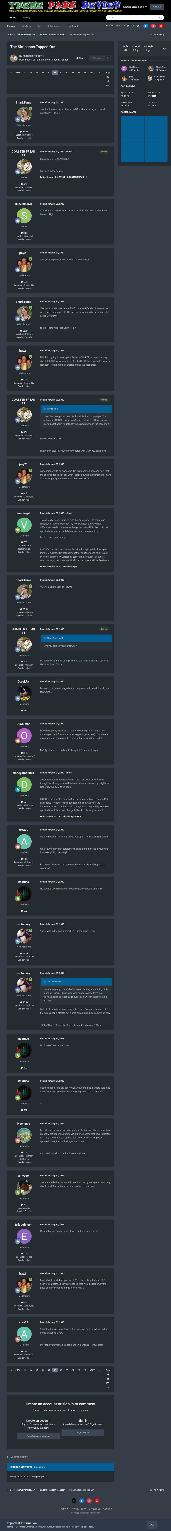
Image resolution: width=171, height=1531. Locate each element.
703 (24, 542)
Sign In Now (83, 1432)
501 (24, 802)
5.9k (24, 710)
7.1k (24, 1253)
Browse (13, 19)
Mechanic (23, 1123)
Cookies (107, 1508)
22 (79, 72)
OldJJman (23, 724)
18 (55, 72)
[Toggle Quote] (45, 408)
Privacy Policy (79, 1508)
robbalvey (23, 924)
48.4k (24, 953)
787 (24, 1204)
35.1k (24, 131)
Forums (11, 26)
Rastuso (23, 882)
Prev (18, 72)
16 (43, 72)
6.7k (24, 282)
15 (37, 72)
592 (24, 911)
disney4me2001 (23, 773)
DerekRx (23, 681)
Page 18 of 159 (108, 81)
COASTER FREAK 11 (33, 56)
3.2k (24, 233)
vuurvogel (23, 513)
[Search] (123, 17)
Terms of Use (13, 1527)
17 (49, 72)
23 (85, 72)
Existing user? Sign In (135, 7)
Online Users (54, 26)
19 (61, 72)
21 (73, 72)
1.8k (24, 859)
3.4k (24, 753)
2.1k (24, 1152)
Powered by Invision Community (85, 1513)
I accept (155, 1525)
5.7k (24, 184)
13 (25, 72)
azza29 (23, 830)
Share (80, 58)
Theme (63, 1508)
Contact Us (94, 1508)
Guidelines (26, 26)
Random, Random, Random (55, 59)
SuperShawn (23, 204)
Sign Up (157, 6)
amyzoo (23, 1175)
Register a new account (38, 1436)
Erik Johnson (23, 1224)
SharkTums (23, 102)
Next (92, 72)
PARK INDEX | (122, 26)
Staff (39, 26)
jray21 (23, 253)
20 (67, 72)
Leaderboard (72, 26)
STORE (131, 26)
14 (31, 72)
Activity (26, 17)
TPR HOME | (110, 26)
